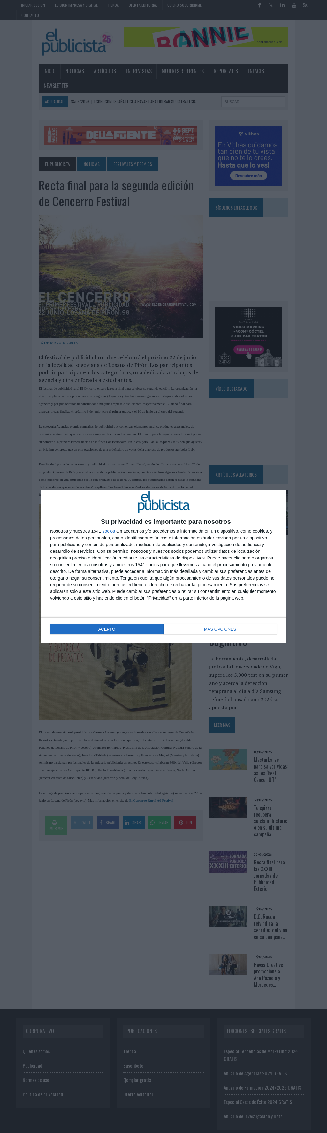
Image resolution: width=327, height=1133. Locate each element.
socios (108, 532)
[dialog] (163, 566)
